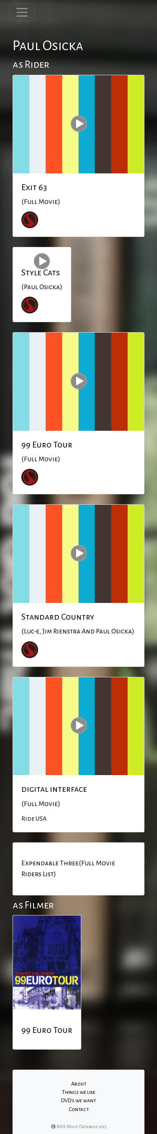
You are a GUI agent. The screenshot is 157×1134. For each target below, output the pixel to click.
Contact (79, 1109)
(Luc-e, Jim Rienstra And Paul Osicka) (77, 631)
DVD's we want (78, 1100)
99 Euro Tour (46, 444)
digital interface (54, 788)
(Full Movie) (40, 202)
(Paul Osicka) (41, 287)
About (78, 1084)
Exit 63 (34, 187)
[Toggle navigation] (22, 12)
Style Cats (40, 272)
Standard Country (57, 616)
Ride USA (33, 818)
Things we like (78, 1092)
